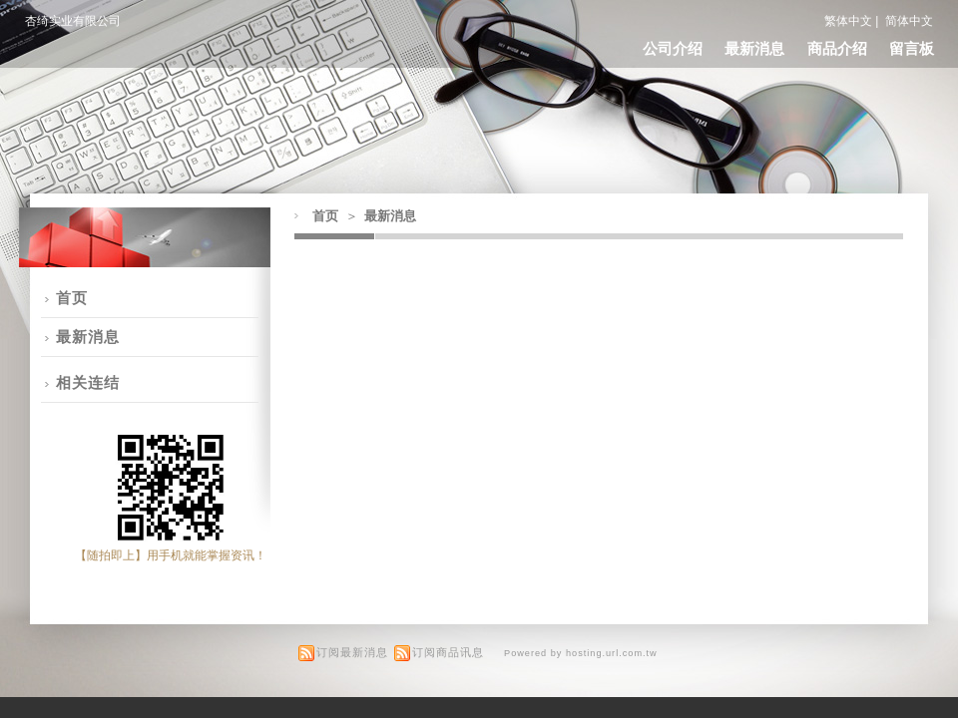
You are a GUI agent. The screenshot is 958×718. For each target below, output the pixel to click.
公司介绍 (673, 48)
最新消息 (754, 48)
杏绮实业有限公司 (73, 21)
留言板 (911, 48)
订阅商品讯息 (448, 652)
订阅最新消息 (352, 652)
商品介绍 (837, 48)
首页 (325, 215)
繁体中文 (848, 21)
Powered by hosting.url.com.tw (581, 653)
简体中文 (909, 21)
